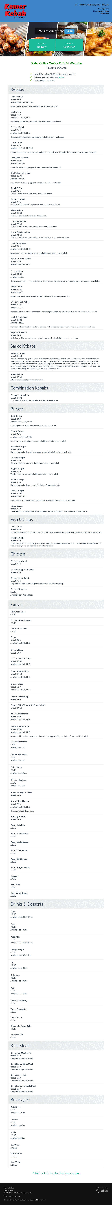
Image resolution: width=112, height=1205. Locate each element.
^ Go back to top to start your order (56, 1173)
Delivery (42, 45)
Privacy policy (9, 1196)
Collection (69, 45)
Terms (17, 1196)
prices (61, 77)
